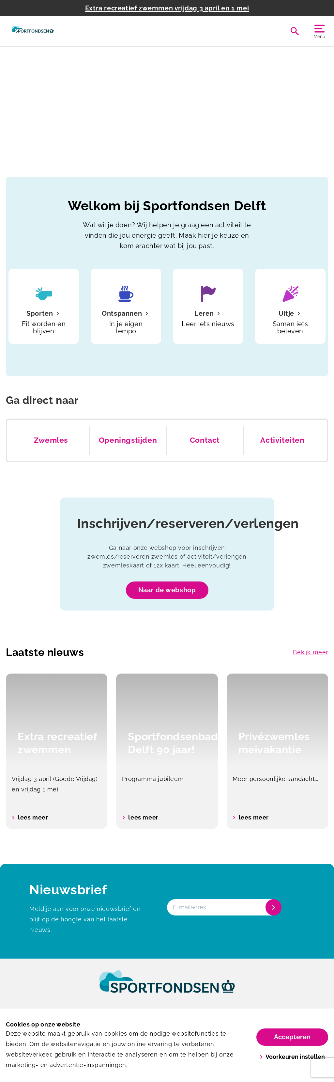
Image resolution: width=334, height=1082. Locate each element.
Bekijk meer (310, 652)
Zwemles (51, 440)
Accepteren (292, 1037)
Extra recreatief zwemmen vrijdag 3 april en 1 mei (167, 8)
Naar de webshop (167, 590)
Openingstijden (128, 440)
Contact (205, 440)
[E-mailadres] (223, 907)
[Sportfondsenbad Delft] (33, 31)
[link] (167, 987)
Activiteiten (282, 440)
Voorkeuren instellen (292, 1056)
